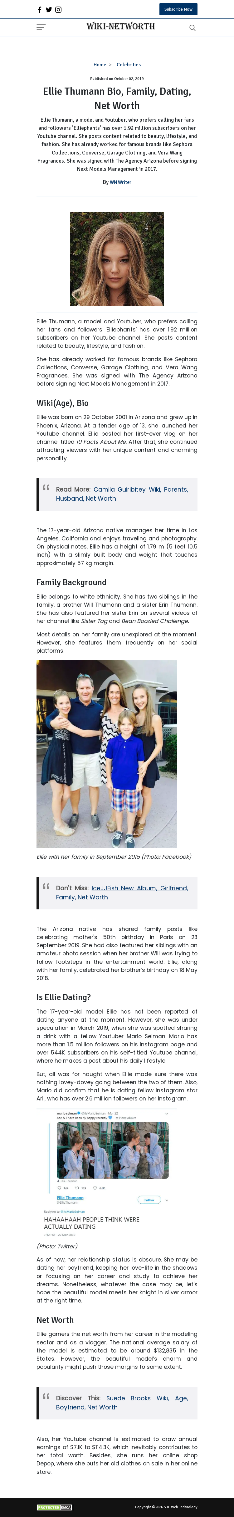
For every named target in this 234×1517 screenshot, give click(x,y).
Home (100, 65)
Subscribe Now (178, 9)
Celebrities (129, 65)
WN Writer (120, 182)
